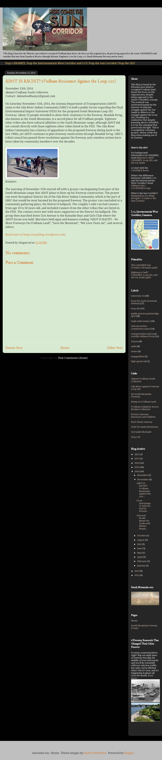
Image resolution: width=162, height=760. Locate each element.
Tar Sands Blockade (141, 432)
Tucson (135, 341)
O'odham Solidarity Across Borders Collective (145, 408)
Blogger (129, 753)
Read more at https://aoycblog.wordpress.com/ (35, 234)
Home (65, 348)
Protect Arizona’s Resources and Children (143, 415)
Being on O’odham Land (143, 401)
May (139, 553)
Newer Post (14, 348)
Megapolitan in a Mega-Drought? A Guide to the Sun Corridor (143, 198)
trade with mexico (140, 321)
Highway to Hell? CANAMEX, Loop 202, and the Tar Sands (144, 160)
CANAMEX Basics (140, 170)
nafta (134, 346)
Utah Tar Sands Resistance (144, 427)
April (140, 557)
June (139, 548)
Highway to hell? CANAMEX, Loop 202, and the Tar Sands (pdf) (144, 275)
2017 (137, 458)
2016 (137, 463)
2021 (137, 454)
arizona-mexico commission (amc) (140, 327)
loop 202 (135, 308)
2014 (137, 471)
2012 (137, 575)
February (142, 561)
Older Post (115, 348)
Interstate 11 (137, 296)
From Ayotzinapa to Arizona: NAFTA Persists (144, 505)
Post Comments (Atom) (73, 358)
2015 (137, 467)
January (141, 565)
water (134, 351)
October (141, 535)
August (141, 540)
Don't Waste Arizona (141, 422)
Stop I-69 (135, 437)
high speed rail (138, 361)
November (143, 479)
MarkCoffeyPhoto (95, 753)
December (142, 475)
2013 (137, 571)
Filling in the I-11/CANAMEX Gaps (141, 186)
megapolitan (137, 356)
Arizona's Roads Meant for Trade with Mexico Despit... (143, 522)
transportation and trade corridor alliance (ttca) (144, 335)
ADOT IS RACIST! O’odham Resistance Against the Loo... (144, 490)
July (139, 544)
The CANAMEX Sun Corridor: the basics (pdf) (144, 266)
